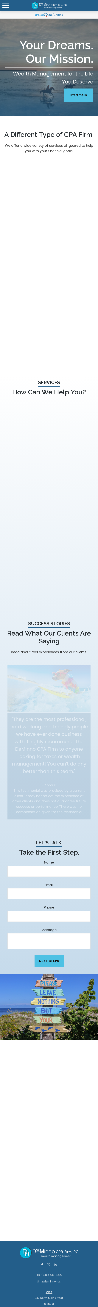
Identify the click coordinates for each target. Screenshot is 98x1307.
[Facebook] (42, 1264)
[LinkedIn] (55, 1264)
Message (49, 929)
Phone (49, 907)
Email (49, 884)
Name (49, 862)
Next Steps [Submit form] (49, 961)
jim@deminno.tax (49, 1281)
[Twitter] (48, 1264)
